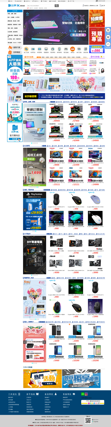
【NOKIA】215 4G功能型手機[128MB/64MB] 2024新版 (60, 339)
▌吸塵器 (96, 145)
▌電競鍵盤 (54, 189)
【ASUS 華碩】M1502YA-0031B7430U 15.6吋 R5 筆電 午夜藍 (58, 71)
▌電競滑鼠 (47, 189)
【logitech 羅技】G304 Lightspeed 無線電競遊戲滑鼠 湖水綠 (80, 226)
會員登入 (86, 5)
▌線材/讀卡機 (101, 277)
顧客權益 (44, 416)
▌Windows (92, 233)
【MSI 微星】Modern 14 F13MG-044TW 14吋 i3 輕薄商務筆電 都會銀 (58, 63)
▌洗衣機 (54, 145)
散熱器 (76, 233)
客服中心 (35, 1)
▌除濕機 (66, 145)
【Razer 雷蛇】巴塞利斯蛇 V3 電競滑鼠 (57, 314)
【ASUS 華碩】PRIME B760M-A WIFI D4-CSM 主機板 (60, 270)
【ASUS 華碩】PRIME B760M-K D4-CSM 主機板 (78, 270)
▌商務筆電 (74, 101)
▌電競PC (87, 101)
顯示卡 (31, 8)
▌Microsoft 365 (100, 233)
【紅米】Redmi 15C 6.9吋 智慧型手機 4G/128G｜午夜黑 (80, 339)
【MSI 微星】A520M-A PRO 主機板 (56, 250)
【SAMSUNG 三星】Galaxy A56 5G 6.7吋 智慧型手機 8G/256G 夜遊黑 (83, 358)
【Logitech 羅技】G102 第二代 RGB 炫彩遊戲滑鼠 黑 (79, 206)
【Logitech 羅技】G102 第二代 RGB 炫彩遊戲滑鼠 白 (99, 226)
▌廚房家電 (89, 145)
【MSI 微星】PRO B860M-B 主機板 (95, 270)
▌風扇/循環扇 (81, 145)
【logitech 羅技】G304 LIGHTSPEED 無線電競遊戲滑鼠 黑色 (61, 226)
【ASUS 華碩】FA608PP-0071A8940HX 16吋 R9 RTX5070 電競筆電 (80, 63)
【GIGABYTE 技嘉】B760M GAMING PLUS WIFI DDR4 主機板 (81, 250)
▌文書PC (80, 101)
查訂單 (103, 5)
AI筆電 (45, 8)
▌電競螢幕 (94, 101)
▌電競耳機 (70, 189)
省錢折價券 (18, 1)
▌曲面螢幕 (102, 101)
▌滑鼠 (48, 277)
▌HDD (70, 233)
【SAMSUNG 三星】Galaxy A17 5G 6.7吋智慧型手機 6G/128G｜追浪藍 (64, 358)
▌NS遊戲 (90, 189)
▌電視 (44, 145)
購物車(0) (92, 5)
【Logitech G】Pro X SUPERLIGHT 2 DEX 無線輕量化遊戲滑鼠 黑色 (63, 206)
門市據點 (44, 1)
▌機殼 (81, 233)
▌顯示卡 (55, 233)
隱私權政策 (49, 416)
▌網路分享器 (60, 277)
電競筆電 (41, 8)
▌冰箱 (49, 145)
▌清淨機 (60, 145)
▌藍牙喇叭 (58, 322)
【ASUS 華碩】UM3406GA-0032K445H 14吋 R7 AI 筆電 (80, 138)
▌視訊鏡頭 (68, 277)
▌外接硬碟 (80, 277)
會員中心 (27, 1)
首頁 (10, 1)
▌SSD (65, 233)
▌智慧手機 (42, 322)
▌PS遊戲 (102, 189)
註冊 (97, 5)
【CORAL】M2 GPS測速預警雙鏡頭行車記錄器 (93, 62)
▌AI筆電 (52, 101)
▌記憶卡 (82, 322)
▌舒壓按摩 (73, 145)
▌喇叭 (74, 277)
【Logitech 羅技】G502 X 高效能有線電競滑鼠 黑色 (98, 314)
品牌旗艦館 (61, 1)
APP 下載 (71, 1)
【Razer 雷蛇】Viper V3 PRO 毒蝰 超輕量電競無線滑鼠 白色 (80, 294)
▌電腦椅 (93, 277)
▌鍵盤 (53, 277)
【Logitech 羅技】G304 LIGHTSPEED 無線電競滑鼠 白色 (61, 294)
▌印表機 (87, 277)
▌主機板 (49, 233)
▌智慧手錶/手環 (66, 322)
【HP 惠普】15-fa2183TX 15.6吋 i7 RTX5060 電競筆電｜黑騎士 (37, 71)
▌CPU (60, 233)
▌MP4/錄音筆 (101, 322)
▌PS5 (96, 189)
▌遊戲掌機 (77, 189)
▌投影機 (102, 145)
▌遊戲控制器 (62, 189)
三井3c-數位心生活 (86, 398)
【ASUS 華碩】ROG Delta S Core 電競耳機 (93, 70)
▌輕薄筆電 (66, 101)
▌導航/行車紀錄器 (91, 322)
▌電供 (85, 233)
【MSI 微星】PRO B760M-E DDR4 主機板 (96, 250)
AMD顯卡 (36, 8)
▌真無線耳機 (49, 322)
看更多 (84, 57)
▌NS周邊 (84, 189)
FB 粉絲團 (52, 1)
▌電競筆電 (59, 101)
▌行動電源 (75, 322)
